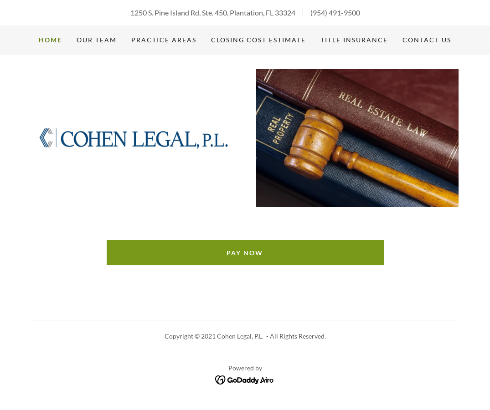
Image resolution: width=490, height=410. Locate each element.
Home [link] (50, 40)
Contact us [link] (426, 40)
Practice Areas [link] (163, 40)
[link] (133, 137)
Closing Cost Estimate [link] (258, 40)
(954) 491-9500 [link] (335, 12)
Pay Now (245, 253)
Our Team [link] (97, 40)
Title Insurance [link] (354, 40)
